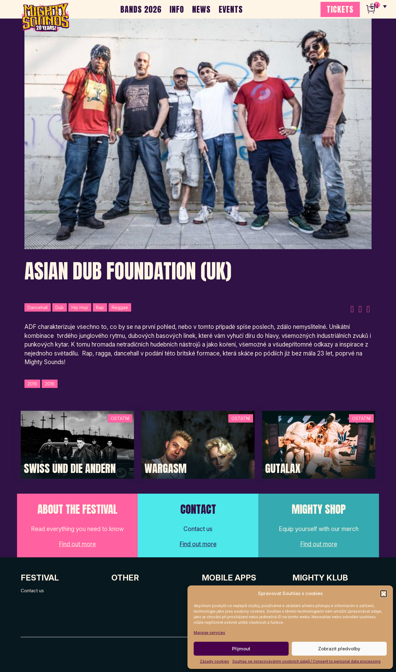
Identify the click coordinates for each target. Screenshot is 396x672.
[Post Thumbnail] (77, 444)
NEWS (201, 9)
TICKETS (340, 9)
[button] (384, 593)
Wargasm (165, 468)
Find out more (77, 544)
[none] (378, 6)
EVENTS (231, 9)
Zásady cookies (214, 661)
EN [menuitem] (374, 6)
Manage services (209, 632)
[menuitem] (378, 6)
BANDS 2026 (140, 9)
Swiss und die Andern (70, 468)
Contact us (32, 590)
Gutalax (282, 468)
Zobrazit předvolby (339, 649)
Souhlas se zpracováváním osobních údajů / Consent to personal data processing (306, 661)
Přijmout (241, 649)
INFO (177, 9)
